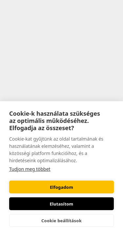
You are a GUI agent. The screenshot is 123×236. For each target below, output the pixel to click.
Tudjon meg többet (30, 169)
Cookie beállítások (61, 221)
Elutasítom (61, 204)
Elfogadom (61, 187)
